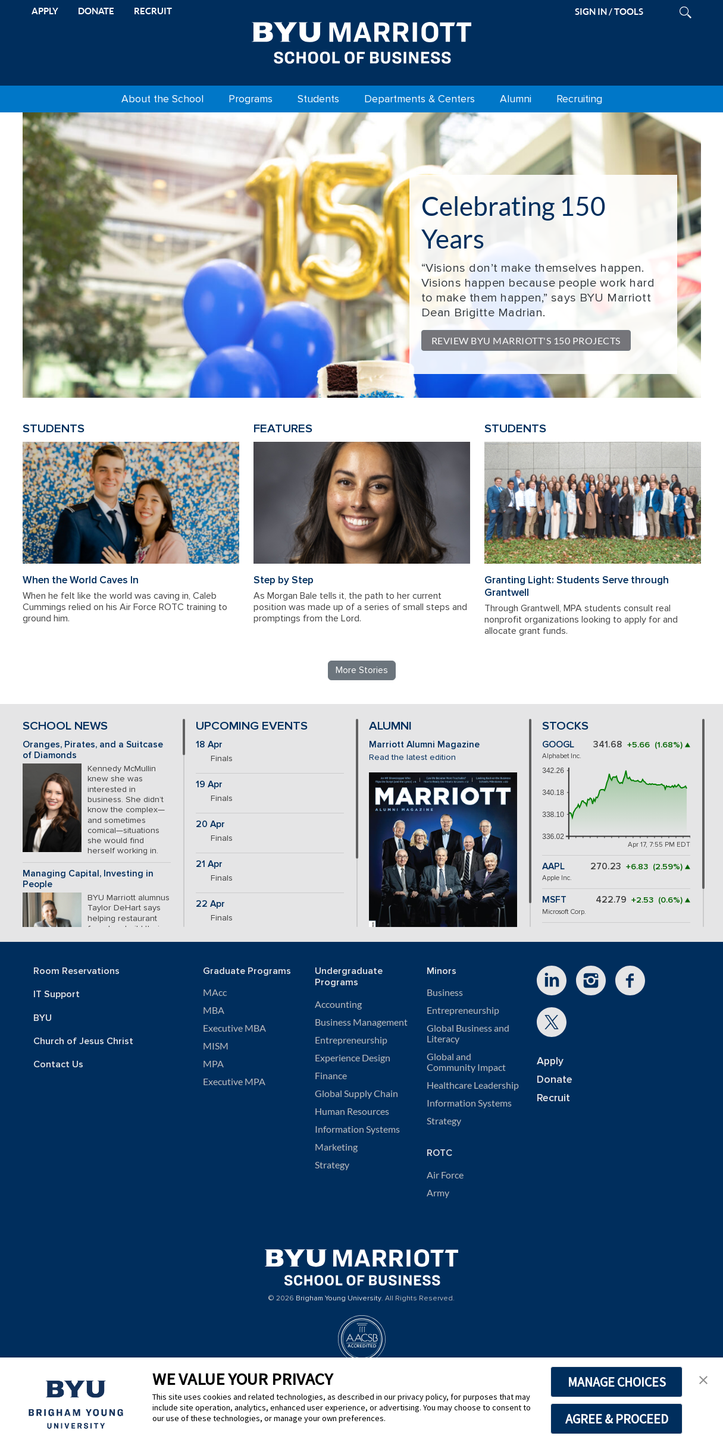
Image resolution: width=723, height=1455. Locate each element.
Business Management (361, 1022)
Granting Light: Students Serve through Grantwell (576, 586)
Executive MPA (234, 1081)
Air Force (445, 1175)
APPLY (45, 11)
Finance (331, 1075)
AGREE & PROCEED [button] (616, 1418)
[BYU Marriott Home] (362, 40)
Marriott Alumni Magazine (424, 744)
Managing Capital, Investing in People (88, 879)
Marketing (336, 1147)
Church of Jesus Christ (83, 1041)
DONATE (96, 11)
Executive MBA (234, 1028)
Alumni (515, 99)
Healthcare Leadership (473, 1085)
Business (445, 992)
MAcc (215, 992)
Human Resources (352, 1111)
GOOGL (558, 744)
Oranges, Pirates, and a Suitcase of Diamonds (93, 750)
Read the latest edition (412, 757)
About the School (162, 99)
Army (438, 1192)
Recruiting (579, 99)
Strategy (332, 1164)
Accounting (338, 1004)
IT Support (56, 994)
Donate (554, 1079)
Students (318, 99)
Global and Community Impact (466, 1062)
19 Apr (209, 784)
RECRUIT (153, 11)
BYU (42, 1018)
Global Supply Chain (356, 1093)
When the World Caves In (81, 580)
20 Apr (210, 824)
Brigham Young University (338, 1298)
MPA (213, 1063)
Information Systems (357, 1129)
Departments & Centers (419, 99)
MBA (213, 1010)
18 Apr (209, 744)
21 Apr (209, 864)
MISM (216, 1046)
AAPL (553, 866)
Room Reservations (76, 971)
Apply (550, 1061)
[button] (703, 1379)
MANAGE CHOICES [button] (617, 1382)
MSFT (554, 900)
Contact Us (58, 1064)
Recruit (553, 1098)
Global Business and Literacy (468, 1033)
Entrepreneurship (351, 1040)
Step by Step (283, 580)
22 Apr (210, 904)
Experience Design (352, 1057)
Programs (251, 99)
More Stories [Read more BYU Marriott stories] (362, 670)
